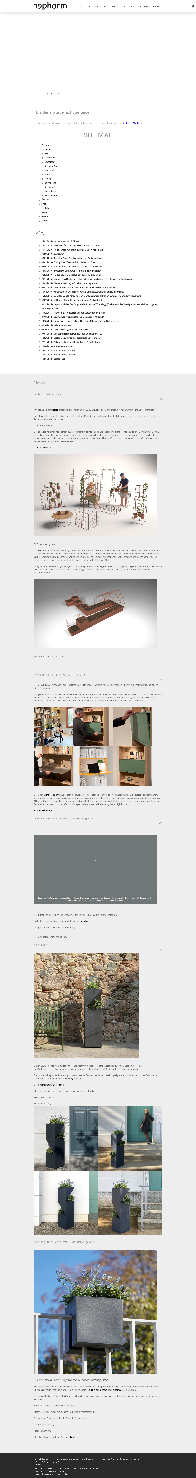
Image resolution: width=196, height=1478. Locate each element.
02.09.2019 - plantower (52, 254)
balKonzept (50, 182)
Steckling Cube (52, 166)
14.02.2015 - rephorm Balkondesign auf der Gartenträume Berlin (73, 312)
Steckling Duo (51, 187)
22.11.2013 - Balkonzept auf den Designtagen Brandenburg (70, 342)
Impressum (38, 1468)
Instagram (145, 6)
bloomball (49, 170)
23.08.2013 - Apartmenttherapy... (57, 346)
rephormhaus (83, 921)
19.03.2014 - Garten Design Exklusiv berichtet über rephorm (70, 337)
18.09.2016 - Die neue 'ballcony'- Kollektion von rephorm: (69, 283)
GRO (47, 153)
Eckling (48, 178)
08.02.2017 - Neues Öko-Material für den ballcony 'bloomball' (71, 275)
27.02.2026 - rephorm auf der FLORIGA (60, 241)
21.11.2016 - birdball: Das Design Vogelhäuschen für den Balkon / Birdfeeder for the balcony (86, 279)
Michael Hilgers (51, 794)
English (114, 6)
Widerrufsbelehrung (55, 1468)
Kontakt (157, 6)
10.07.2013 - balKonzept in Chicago (58, 354)
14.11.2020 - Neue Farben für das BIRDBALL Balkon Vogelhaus (72, 249)
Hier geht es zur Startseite (130, 123)
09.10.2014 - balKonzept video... (56, 325)
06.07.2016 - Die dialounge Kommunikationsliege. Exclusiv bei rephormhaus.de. (80, 287)
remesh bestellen (42, 447)
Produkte (80, 6)
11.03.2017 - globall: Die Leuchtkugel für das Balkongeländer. (71, 270)
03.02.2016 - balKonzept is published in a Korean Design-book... (72, 300)
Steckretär (50, 157)
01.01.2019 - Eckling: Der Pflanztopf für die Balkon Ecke (68, 262)
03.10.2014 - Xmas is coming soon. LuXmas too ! (64, 329)
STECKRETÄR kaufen (44, 810)
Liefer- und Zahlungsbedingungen (46, 1462)
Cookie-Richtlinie (40, 1471)
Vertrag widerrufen (56, 1471)
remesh (48, 149)
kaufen (73, 1437)
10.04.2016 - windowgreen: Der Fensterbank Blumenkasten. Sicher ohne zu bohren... (82, 291)
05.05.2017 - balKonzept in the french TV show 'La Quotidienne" (72, 266)
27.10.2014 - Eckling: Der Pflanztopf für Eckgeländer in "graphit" (72, 316)
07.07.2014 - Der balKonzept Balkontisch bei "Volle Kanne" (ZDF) (72, 333)
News (124, 6)
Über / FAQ (94, 6)
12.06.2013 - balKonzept (53, 358)
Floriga (54, 409)
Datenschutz (94, 1468)
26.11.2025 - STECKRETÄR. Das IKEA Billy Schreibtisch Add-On (71, 245)
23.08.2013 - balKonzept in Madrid (58, 350)
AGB (45, 1468)
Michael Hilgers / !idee (53, 1084)
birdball (48, 174)
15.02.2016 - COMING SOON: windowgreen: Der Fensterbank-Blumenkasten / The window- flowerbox (91, 295)
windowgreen (51, 195)
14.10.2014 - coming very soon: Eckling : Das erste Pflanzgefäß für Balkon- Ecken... (81, 321)
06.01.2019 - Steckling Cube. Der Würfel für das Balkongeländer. (72, 258)
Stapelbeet (50, 161)
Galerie (133, 6)
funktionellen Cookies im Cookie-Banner (130, 898)
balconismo (50, 191)
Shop (105, 6)
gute (74, 1078)
